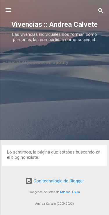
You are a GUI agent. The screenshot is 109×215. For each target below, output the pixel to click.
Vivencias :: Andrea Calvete (54, 24)
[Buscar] (100, 12)
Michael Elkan (70, 192)
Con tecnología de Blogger (54, 181)
